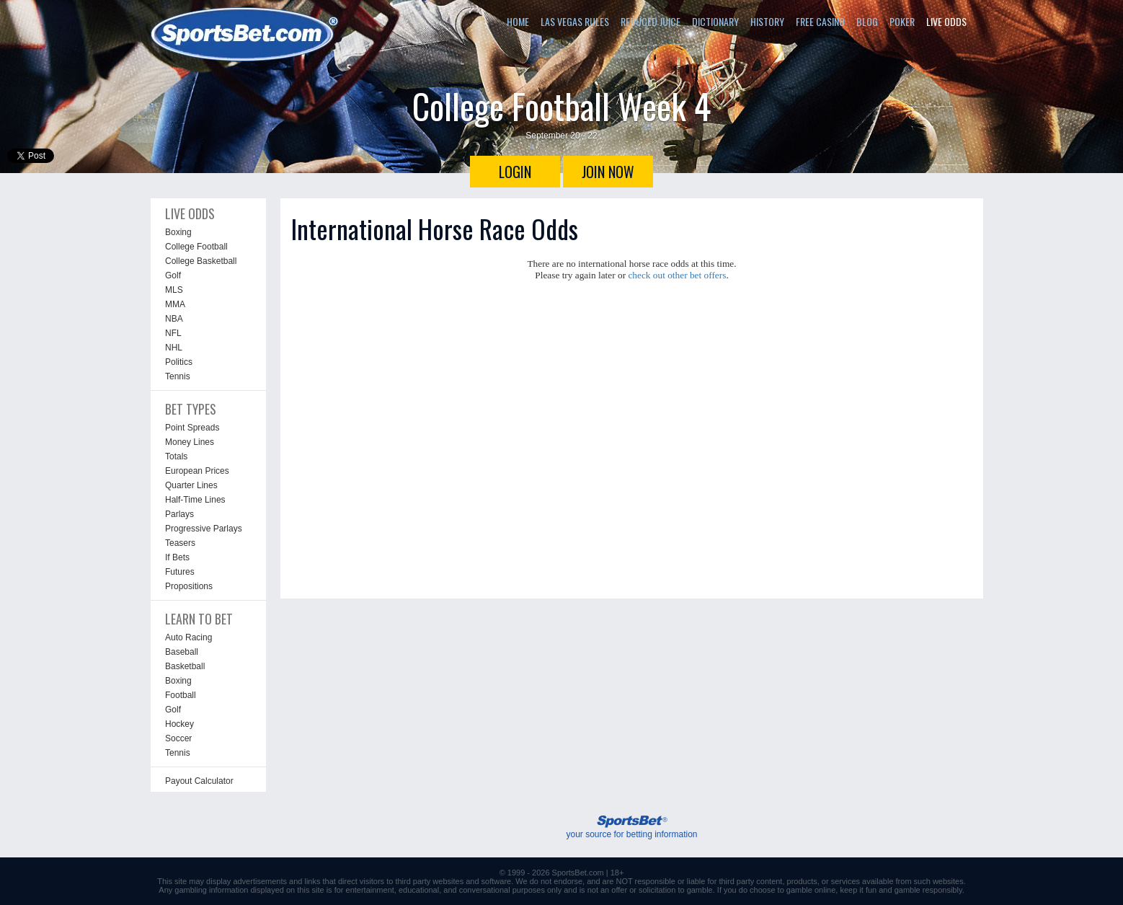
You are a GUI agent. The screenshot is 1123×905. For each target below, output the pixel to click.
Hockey (179, 724)
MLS (174, 290)
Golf (173, 275)
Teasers (180, 543)
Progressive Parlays (203, 529)
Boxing (178, 232)
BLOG (867, 21)
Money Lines (189, 442)
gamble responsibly (928, 890)
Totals (176, 456)
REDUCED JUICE (650, 21)
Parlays (179, 514)
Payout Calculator (199, 781)
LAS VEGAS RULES (575, 21)
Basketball (185, 666)
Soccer (178, 738)
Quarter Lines (191, 485)
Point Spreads (192, 428)
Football (180, 695)
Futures (180, 572)
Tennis (177, 376)
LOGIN (515, 171)
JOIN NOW (608, 171)
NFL (173, 333)
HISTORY (767, 21)
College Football (196, 247)
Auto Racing (188, 637)
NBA (174, 319)
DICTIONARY (715, 21)
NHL (173, 348)
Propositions (189, 586)
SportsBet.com (578, 872)
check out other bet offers (677, 275)
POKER (902, 21)
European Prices (197, 471)
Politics (178, 362)
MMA (175, 304)
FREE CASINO (820, 21)
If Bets (177, 557)
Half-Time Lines (195, 500)
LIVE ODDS (946, 21)
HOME (518, 21)
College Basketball (200, 261)
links (312, 881)
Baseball (181, 652)
